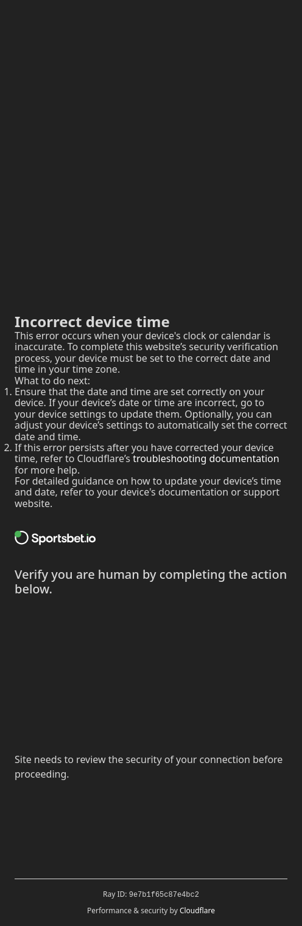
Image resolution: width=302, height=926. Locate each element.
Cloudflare (197, 910)
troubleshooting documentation (206, 458)
